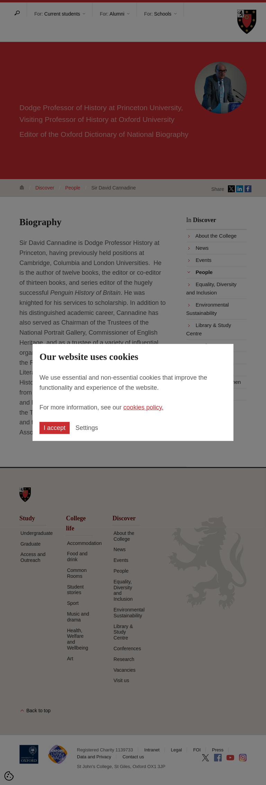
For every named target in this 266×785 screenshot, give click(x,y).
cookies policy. (143, 407)
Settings (87, 427)
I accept (54, 427)
